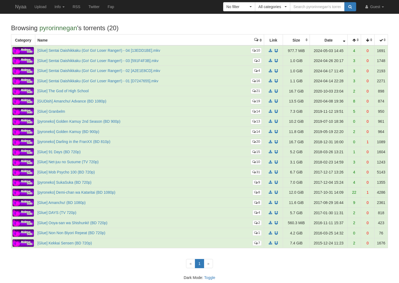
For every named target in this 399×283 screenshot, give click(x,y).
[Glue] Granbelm (51, 111)
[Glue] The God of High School (63, 91)
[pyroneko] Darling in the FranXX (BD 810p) (73, 141)
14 (256, 111)
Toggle (209, 277)
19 (256, 101)
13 (256, 121)
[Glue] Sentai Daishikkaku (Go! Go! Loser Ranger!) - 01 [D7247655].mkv (97, 81)
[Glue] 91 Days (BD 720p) (58, 152)
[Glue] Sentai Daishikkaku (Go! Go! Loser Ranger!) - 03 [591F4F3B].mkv (98, 61)
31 (256, 172)
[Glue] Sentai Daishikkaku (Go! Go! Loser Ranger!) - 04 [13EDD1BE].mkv (98, 50)
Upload (40, 7)
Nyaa (20, 6)
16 (256, 81)
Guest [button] (374, 7)
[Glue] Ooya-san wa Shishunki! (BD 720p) (72, 223)
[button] (239, 6)
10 (256, 50)
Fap (111, 7)
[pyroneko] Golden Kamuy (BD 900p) (68, 131)
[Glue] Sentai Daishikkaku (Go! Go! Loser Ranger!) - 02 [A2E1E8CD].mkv (98, 71)
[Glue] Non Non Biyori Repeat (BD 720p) (71, 233)
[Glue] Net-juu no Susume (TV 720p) (68, 162)
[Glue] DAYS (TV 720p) (56, 212)
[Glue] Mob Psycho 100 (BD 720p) (66, 172)
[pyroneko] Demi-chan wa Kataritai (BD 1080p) (76, 192)
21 (256, 91)
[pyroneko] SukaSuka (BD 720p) (64, 182)
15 (256, 152)
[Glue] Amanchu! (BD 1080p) (61, 202)
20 (256, 141)
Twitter (93, 7)
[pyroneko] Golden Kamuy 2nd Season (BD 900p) (78, 121)
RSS (76, 7)
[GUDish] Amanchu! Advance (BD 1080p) (71, 101)
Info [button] (59, 7)
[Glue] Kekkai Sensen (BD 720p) (64, 243)
